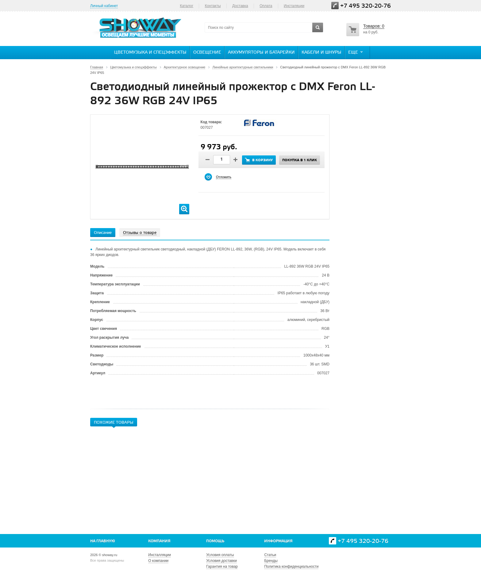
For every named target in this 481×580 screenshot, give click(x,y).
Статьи (270, 555)
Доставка (240, 6)
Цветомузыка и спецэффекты (150, 52)
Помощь (215, 541)
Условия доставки (221, 561)
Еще (356, 52)
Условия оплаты (220, 555)
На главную (102, 541)
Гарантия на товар (222, 566)
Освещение (207, 52)
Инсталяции (294, 6)
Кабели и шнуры (321, 52)
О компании (158, 561)
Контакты (213, 6)
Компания (159, 541)
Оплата (266, 6)
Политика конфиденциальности (291, 566)
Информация (278, 541)
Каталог (186, 6)
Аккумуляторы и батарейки (261, 52)
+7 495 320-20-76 (365, 6)
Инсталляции (159, 555)
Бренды (270, 561)
